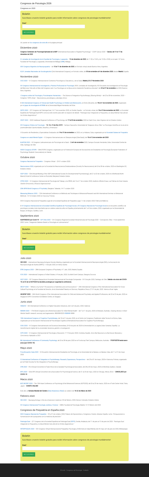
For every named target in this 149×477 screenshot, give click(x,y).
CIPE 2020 (23, 333)
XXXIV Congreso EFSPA (28, 150)
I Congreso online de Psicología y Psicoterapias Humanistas (40, 95)
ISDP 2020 (24, 174)
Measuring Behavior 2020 (28, 193)
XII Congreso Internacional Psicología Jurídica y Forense (39, 405)
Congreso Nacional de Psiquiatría (31, 161)
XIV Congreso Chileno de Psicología (32, 125)
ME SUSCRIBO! (29, 32)
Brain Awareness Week (56, 391)
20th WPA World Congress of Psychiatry (33, 188)
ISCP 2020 (24, 279)
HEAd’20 (23, 306)
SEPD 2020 (24, 110)
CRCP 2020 (24, 120)
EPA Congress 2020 (27, 269)
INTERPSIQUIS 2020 (27, 429)
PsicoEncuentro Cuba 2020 (29, 352)
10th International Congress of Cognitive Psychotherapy (38, 318)
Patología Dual (25, 421)
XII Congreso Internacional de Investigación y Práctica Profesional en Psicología (47, 86)
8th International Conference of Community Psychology (38, 340)
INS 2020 (23, 400)
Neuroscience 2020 (26, 166)
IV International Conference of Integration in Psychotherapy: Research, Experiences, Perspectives (52, 359)
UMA (62, 62)
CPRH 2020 (24, 181)
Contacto (86, 470)
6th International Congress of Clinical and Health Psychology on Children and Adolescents (51, 103)
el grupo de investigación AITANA (34, 105)
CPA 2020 (23, 367)
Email (24, 23)
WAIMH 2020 (24, 311)
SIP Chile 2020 (45, 220)
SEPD (73, 421)
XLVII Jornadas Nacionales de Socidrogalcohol (36, 71)
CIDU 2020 (24, 326)
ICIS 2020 (23, 274)
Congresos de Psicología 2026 (35, 3)
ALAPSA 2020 (25, 142)
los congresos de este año (39, 43)
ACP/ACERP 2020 (26, 383)
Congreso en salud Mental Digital (31, 137)
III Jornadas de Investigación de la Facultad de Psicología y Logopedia (44, 59)
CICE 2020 (23, 81)
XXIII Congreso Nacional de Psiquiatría (33, 414)
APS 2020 (23, 372)
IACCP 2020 (24, 287)
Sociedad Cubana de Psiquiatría (117, 132)
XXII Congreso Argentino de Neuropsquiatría (35, 67)
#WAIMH (67, 313)
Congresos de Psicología (74, 470)
